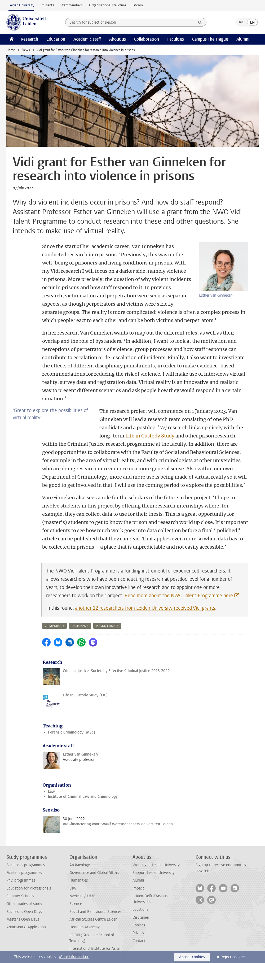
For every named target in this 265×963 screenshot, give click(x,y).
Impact (138, 880)
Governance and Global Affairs (94, 864)
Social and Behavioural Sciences (95, 903)
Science (75, 895)
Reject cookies (232, 957)
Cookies (138, 916)
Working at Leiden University (156, 856)
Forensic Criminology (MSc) (71, 724)
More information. (74, 956)
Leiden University (21, 5)
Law (51, 783)
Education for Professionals (28, 880)
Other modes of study (24, 895)
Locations (140, 901)
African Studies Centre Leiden (93, 911)
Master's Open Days (22, 911)
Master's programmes (24, 864)
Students (47, 5)
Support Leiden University (153, 864)
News (26, 50)
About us (117, 39)
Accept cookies (192, 957)
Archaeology (79, 856)
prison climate (107, 618)
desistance (80, 618)
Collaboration (146, 39)
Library (137, 5)
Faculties (175, 39)
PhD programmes (20, 872)
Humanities (78, 872)
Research (29, 39)
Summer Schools (20, 887)
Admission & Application (26, 918)
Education (55, 39)
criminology (54, 618)
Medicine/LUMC (82, 887)
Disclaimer (140, 909)
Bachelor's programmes (25, 856)
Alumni (242, 39)
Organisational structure (107, 5)
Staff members (71, 5)
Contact (138, 932)
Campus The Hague (210, 39)
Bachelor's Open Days (24, 903)
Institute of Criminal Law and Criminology (83, 788)
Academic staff (87, 39)
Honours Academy (84, 918)
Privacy (138, 924)
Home (10, 50)
